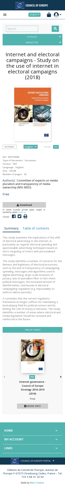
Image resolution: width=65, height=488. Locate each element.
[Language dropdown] (35, 15)
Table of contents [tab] (36, 228)
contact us (22, 212)
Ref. (5, 157)
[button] (60, 376)
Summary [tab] (11, 228)
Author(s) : (9, 180)
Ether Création (37, 482)
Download (24, 205)
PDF (56, 146)
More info (32, 406)
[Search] (22, 29)
